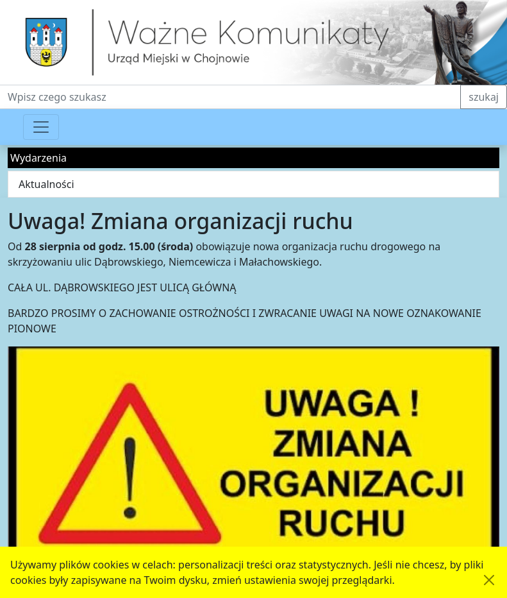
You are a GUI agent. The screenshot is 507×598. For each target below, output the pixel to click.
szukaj (484, 97)
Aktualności (46, 184)
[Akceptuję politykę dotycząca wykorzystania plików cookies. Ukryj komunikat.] (489, 580)
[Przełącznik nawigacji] (41, 127)
